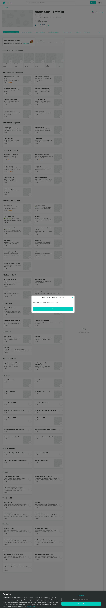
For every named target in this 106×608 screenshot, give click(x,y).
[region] (53, 599)
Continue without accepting (81, 599)
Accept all (81, 604)
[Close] (72, 298)
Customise (81, 595)
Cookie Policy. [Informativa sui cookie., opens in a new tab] (31, 606)
